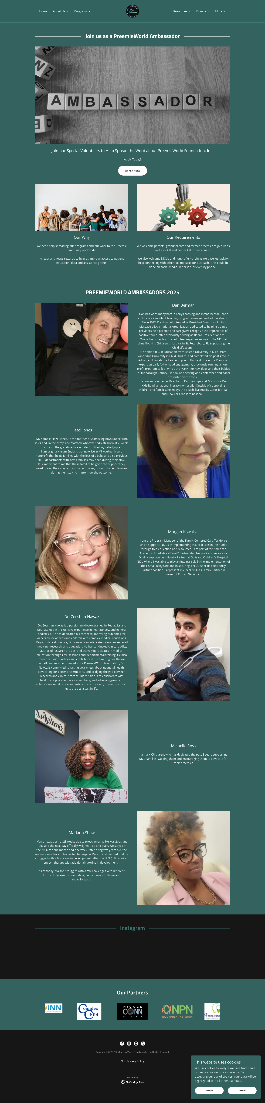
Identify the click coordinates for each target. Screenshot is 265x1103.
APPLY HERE (132, 170)
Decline (209, 1090)
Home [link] (43, 11)
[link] (132, 11)
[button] (61, 11)
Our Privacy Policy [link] (132, 1065)
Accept (242, 1090)
